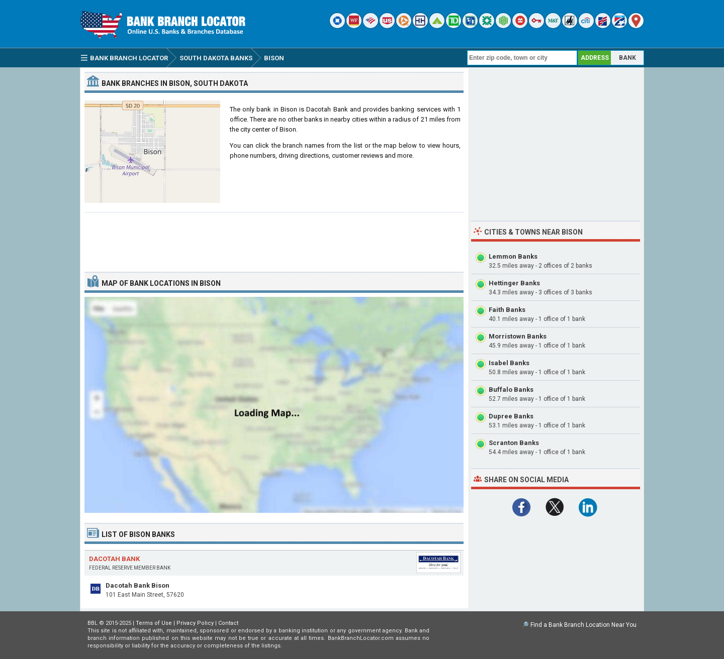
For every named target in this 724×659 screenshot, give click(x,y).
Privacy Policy (195, 623)
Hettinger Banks (514, 283)
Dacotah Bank (114, 559)
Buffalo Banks (511, 389)
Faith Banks (507, 309)
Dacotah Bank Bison (137, 585)
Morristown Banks (518, 336)
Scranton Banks (514, 443)
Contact (228, 623)
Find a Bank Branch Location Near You (583, 624)
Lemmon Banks (513, 256)
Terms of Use (154, 623)
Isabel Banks (509, 363)
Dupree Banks (511, 416)
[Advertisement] (274, 238)
